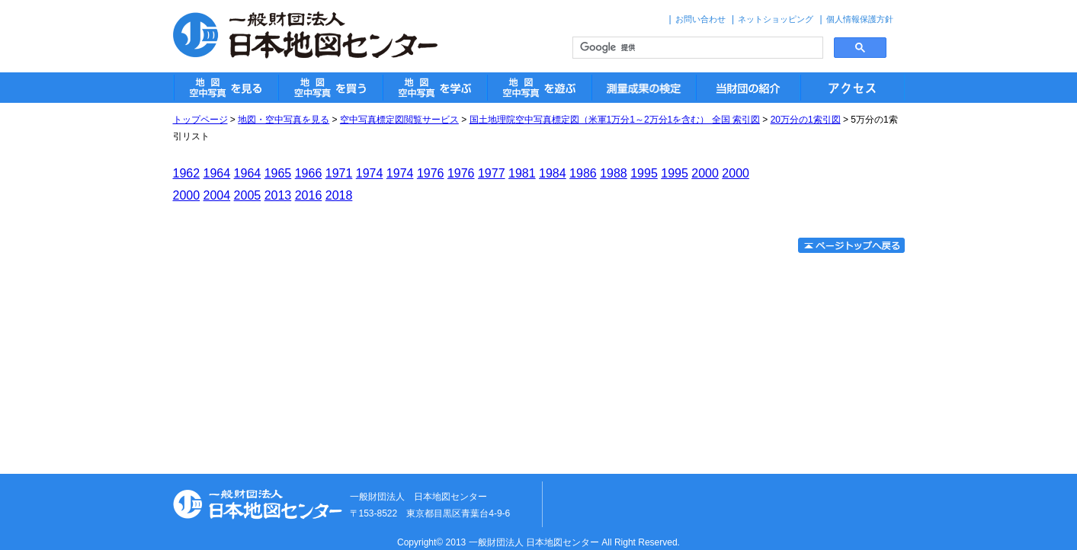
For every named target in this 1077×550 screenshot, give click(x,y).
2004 (217, 195)
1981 (522, 173)
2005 (247, 195)
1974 (369, 173)
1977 (491, 173)
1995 (644, 173)
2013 (278, 195)
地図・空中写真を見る (283, 119)
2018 (339, 195)
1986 (583, 173)
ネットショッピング (775, 19)
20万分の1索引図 (806, 119)
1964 (217, 173)
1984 (552, 173)
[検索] (696, 48)
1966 (308, 173)
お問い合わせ (700, 19)
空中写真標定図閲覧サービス (399, 119)
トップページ (200, 119)
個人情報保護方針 (859, 19)
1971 (339, 173)
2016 (308, 195)
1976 (430, 173)
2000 (705, 173)
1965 (278, 173)
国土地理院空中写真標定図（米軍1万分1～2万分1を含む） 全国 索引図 (615, 119)
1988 (613, 173)
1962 (186, 173)
